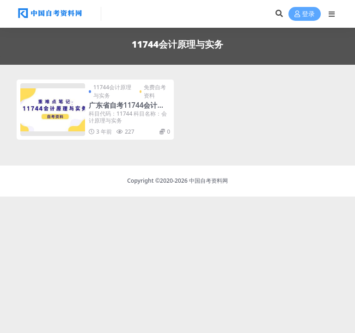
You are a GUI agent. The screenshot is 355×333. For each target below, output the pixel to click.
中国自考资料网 (208, 181)
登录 (304, 14)
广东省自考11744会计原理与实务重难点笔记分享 (127, 109)
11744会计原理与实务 (112, 91)
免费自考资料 (155, 91)
